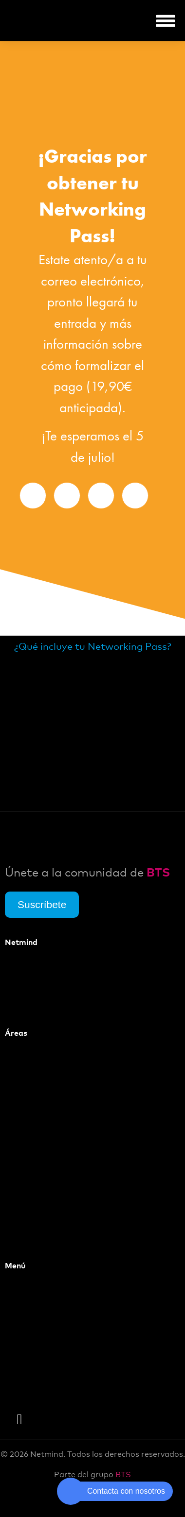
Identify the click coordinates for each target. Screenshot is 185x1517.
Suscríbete (42, 904)
